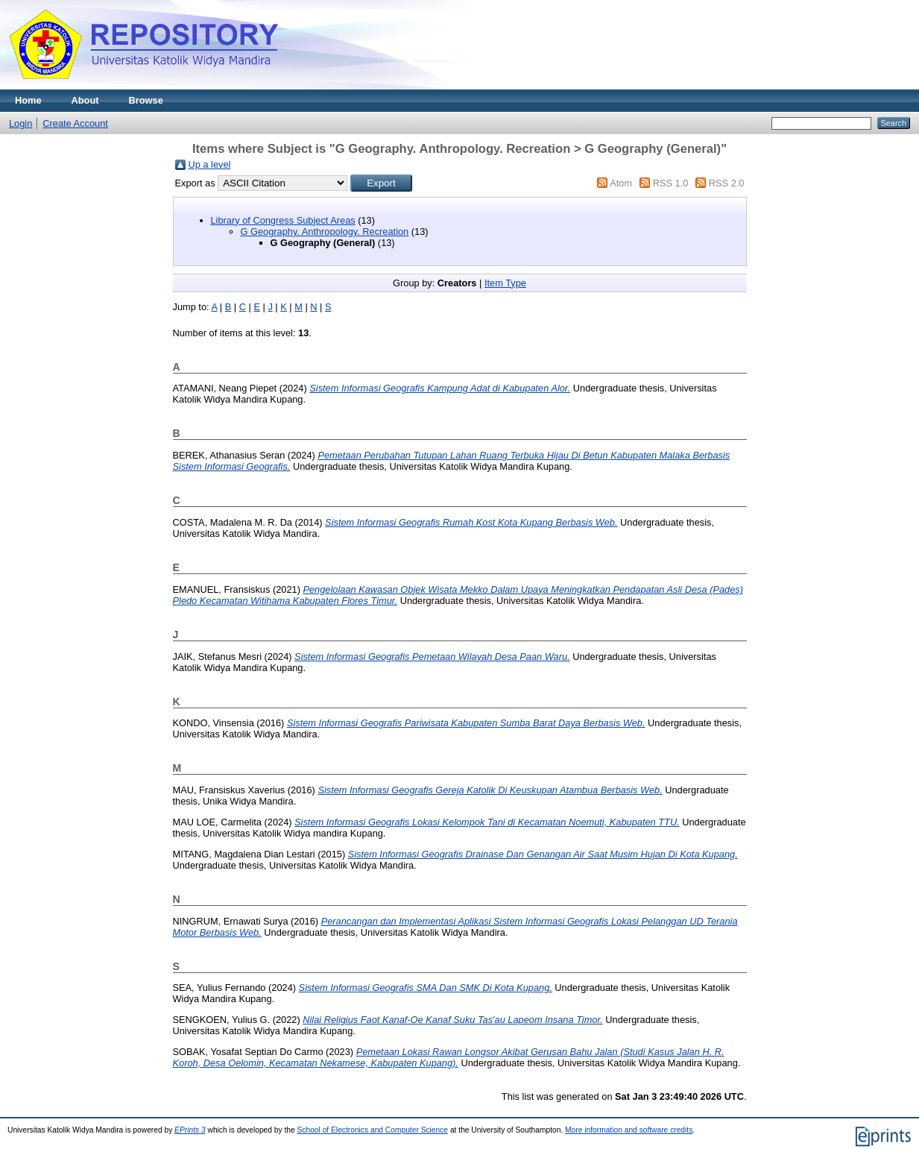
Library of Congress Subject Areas (283, 220)
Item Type (505, 283)
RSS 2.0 (727, 183)
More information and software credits (628, 1130)
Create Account (75, 123)
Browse (146, 100)
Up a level (210, 164)
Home (28, 100)
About (85, 100)
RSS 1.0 (671, 183)
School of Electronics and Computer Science (373, 1130)
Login (20, 123)
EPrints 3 (190, 1130)
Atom (621, 183)
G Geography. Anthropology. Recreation (325, 231)
